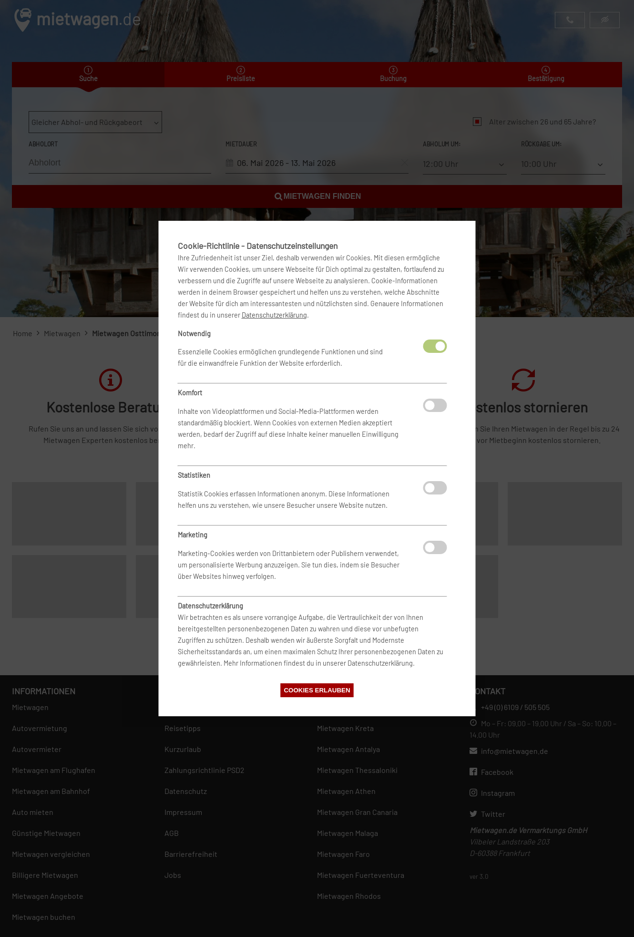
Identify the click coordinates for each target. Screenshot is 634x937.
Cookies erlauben (317, 690)
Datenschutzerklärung (274, 315)
